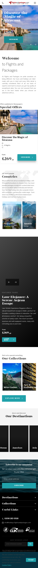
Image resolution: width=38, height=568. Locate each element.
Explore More (14, 398)
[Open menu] (35, 3)
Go (30, 544)
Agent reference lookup (19, 540)
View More (27, 157)
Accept (31, 560)
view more (13, 39)
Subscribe (19, 485)
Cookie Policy (6, 565)
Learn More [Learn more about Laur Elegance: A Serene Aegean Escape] (9, 339)
